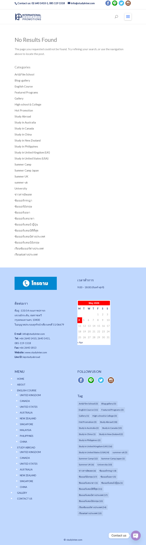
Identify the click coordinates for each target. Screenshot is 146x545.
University (21, 188)
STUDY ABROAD (26, 447)
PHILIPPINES (26, 435)
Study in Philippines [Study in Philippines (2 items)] (89, 440)
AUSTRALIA (26, 412)
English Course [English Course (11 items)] (88, 409)
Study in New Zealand (28, 140)
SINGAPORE (26, 424)
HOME (20, 378)
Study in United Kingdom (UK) (32, 152)
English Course (24, 86)
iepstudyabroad (31, 357)
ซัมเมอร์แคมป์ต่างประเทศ (30, 236)
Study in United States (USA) (31, 158)
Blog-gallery (22, 80)
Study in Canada (24, 128)
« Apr (80, 342)
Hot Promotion (24, 110)
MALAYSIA (25, 430)
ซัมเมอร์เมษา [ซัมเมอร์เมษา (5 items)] (108, 476)
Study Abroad (23, 116)
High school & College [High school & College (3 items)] (104, 415)
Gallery (19, 98)
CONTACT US (24, 498)
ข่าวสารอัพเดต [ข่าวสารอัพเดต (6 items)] (87, 470)
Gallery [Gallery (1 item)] (84, 415)
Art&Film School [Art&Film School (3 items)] (88, 403)
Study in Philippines (26, 146)
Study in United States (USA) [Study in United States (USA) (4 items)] (94, 452)
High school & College (28, 104)
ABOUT (21, 384)
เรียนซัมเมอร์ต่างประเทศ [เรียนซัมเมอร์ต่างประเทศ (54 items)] (92, 507)
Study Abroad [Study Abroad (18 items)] (108, 422)
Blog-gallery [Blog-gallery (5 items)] (108, 403)
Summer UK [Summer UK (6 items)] (86, 464)
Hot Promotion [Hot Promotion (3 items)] (87, 422)
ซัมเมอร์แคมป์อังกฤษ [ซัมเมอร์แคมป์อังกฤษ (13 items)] (91, 501)
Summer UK (21, 176)
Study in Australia (25, 122)
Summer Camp (23, 164)
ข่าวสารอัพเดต (23, 194)
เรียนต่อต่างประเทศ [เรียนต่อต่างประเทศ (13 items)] (90, 513)
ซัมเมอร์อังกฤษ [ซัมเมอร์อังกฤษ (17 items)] (88, 476)
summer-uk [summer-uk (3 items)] (120, 452)
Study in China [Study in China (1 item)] (87, 434)
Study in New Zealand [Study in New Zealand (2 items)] (111, 434)
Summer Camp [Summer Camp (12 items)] (88, 458)
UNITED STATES (29, 406)
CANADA (25, 401)
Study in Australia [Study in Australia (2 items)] (89, 428)
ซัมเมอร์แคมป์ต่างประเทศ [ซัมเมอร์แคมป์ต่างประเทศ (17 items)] (93, 495)
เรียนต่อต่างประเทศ (26, 254)
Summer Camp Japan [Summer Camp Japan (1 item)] (113, 458)
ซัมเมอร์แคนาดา (24, 218)
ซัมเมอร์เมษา (22, 212)
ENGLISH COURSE (26, 390)
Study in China (23, 134)
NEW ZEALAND (28, 418)
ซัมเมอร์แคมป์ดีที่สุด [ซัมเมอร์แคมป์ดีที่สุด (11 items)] (90, 489)
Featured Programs (26, 92)
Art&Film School (24, 74)
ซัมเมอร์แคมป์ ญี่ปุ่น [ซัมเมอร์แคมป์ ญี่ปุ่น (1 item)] (112, 483)
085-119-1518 (23, 343)
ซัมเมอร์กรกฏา (23, 200)
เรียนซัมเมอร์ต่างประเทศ (29, 248)
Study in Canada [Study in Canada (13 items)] (112, 428)
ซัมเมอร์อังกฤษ (23, 206)
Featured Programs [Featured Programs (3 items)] (112, 409)
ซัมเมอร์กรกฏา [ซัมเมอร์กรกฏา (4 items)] (107, 470)
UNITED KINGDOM (30, 395)
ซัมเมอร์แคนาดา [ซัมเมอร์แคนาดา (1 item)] (88, 483)
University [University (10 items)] (104, 464)
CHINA (23, 441)
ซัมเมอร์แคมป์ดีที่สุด (26, 230)
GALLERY (22, 492)
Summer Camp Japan (27, 170)
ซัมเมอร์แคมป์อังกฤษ (27, 242)
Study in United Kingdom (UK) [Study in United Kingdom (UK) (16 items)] (95, 446)
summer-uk (21, 182)
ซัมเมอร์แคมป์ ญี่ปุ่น (26, 224)
